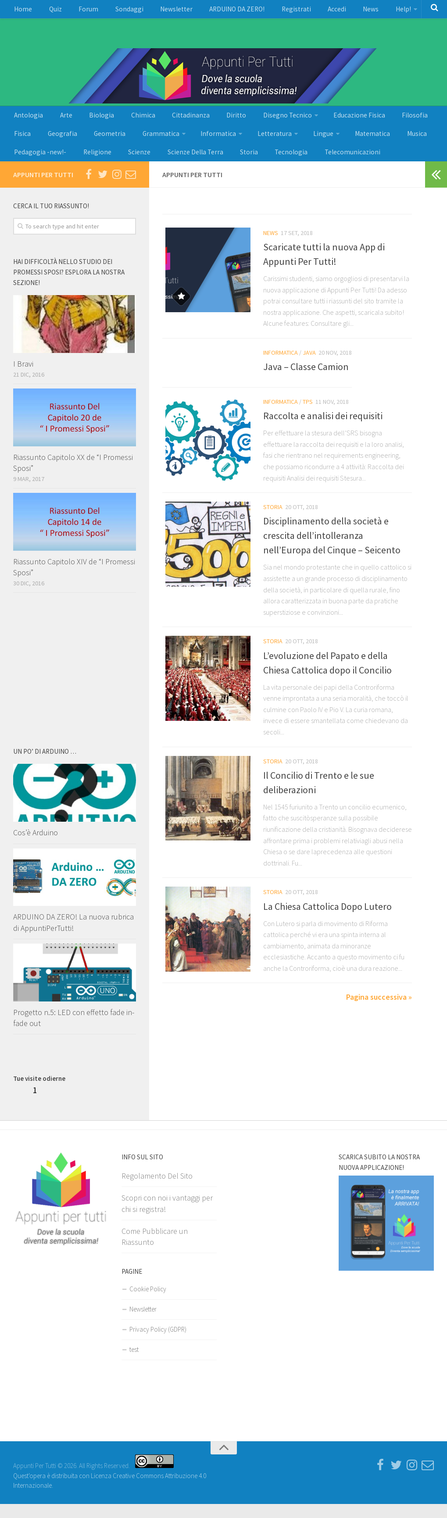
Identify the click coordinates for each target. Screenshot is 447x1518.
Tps (308, 416)
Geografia (27, 142)
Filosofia (364, 120)
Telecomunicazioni (257, 164)
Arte (58, 120)
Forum (77, 11)
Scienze (63, 164)
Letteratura (217, 142)
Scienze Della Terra (116, 164)
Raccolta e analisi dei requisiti (323, 430)
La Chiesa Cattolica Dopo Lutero (327, 921)
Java (309, 367)
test (134, 1363)
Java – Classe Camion (306, 380)
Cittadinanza (164, 120)
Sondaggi (111, 11)
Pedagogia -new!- (392, 142)
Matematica (306, 142)
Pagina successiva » (379, 1012)
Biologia (88, 120)
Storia (164, 164)
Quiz (49, 11)
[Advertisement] (33, 64)
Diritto (203, 120)
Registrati (260, 11)
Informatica (166, 142)
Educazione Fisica (315, 120)
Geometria (68, 142)
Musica (345, 142)
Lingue (261, 142)
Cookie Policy (147, 1303)
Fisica (396, 120)
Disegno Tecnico (248, 120)
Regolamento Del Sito (157, 1190)
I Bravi (23, 378)
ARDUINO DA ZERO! (208, 11)
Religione (26, 164)
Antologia (26, 120)
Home (21, 11)
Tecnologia (202, 164)
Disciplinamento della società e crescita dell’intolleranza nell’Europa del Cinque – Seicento (332, 550)
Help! (353, 11)
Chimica (123, 120)
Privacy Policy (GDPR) (157, 1343)
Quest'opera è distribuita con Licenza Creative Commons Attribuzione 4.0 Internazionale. (109, 1489)
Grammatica (114, 142)
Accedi (296, 11)
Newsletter (153, 11)
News (326, 11)
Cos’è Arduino (35, 847)
